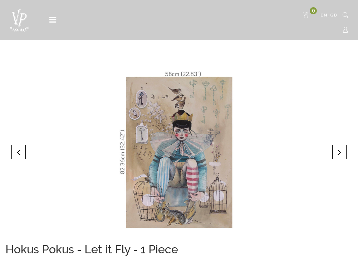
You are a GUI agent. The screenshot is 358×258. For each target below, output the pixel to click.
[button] (18, 152)
